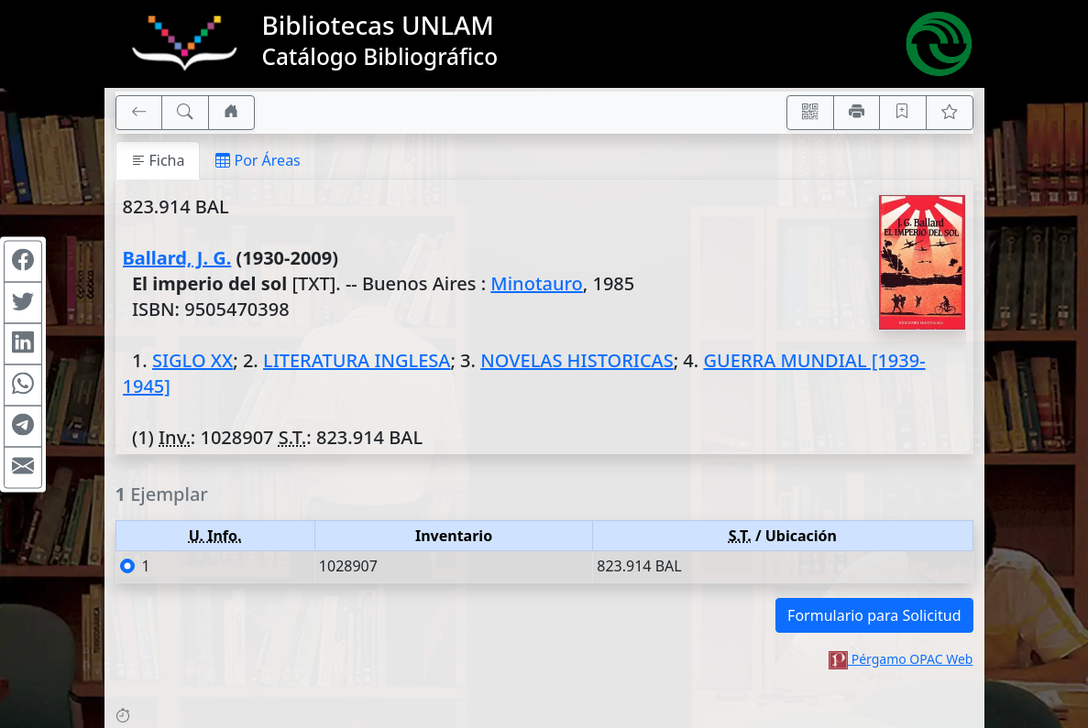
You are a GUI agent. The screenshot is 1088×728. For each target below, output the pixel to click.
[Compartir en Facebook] (23, 261)
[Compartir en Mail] (23, 467)
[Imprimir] (857, 112)
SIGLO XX (192, 360)
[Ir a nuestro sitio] (232, 112)
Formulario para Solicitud (874, 615)
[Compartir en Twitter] (23, 302)
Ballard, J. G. (177, 257)
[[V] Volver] (139, 112)
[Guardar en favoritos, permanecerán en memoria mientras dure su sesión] (903, 112)
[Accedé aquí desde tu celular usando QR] (810, 112)
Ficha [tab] (158, 160)
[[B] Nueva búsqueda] (185, 112)
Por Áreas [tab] (257, 160)
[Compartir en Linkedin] (23, 343)
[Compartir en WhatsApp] (23, 385)
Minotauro (536, 283)
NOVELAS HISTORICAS (577, 360)
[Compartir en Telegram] (23, 426)
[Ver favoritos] (949, 112)
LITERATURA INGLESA (356, 360)
